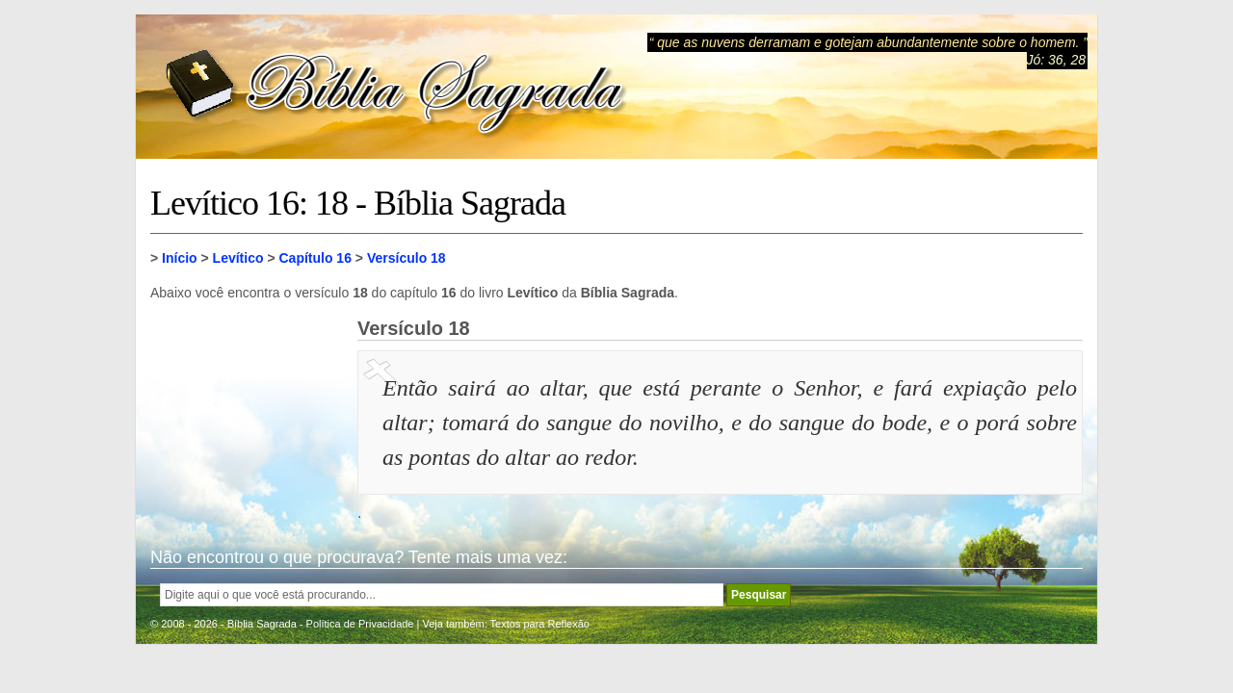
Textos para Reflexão (540, 623)
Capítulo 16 (314, 258)
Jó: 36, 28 (1057, 59)
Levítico (238, 258)
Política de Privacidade (360, 623)
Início (179, 258)
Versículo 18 (406, 258)
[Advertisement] (246, 414)
